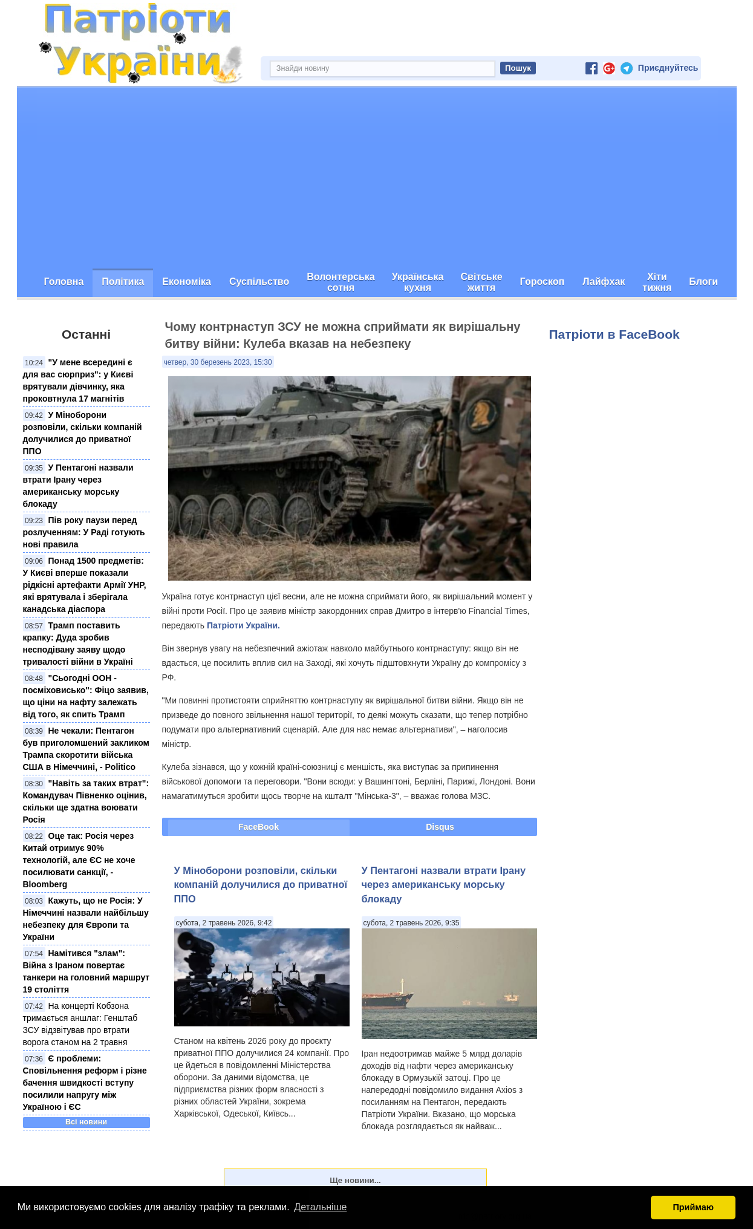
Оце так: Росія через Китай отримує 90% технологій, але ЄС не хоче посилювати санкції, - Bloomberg (79, 860)
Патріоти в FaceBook (614, 334)
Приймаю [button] (693, 1207)
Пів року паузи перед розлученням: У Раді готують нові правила (84, 532)
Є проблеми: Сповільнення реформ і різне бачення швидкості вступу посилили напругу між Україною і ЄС (85, 1083)
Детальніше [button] (320, 1207)
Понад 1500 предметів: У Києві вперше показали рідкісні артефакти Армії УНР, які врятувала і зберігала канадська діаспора (84, 585)
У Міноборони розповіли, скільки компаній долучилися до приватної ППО (261, 884)
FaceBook (258, 827)
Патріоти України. (243, 625)
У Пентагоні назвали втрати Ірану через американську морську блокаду (444, 884)
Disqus (440, 827)
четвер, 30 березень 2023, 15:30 (218, 362)
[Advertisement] (377, 177)
